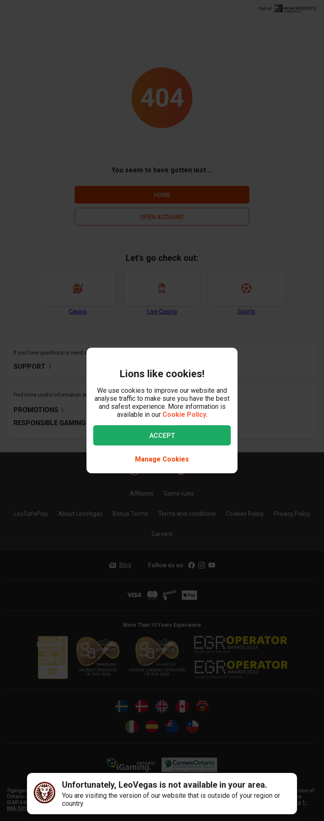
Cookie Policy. (185, 414)
